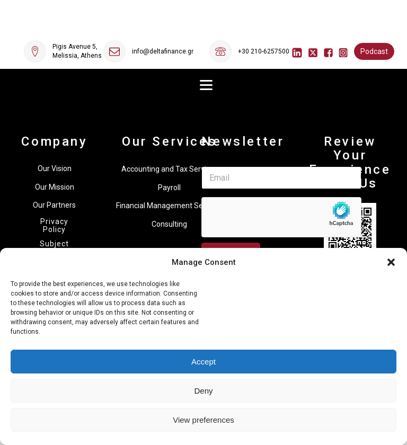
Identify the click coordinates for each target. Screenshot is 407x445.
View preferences (203, 419)
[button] (391, 262)
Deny (203, 390)
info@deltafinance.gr (162, 51)
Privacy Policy (54, 226)
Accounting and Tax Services (169, 169)
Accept (203, 361)
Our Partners (54, 205)
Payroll (169, 187)
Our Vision (55, 168)
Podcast (374, 51)
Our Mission (54, 187)
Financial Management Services (169, 205)
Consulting (169, 224)
